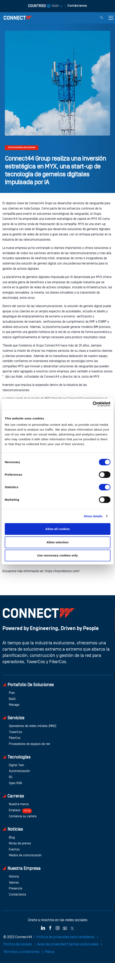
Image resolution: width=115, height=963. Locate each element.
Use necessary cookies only (57, 555)
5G (10, 777)
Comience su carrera (23, 816)
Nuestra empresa (21, 868)
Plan (12, 693)
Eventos (14, 849)
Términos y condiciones (21, 952)
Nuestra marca (19, 804)
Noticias (12, 829)
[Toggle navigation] (111, 18)
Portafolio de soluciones (28, 685)
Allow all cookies (57, 529)
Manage (14, 705)
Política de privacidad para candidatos (65, 937)
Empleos (20, 810)
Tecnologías (16, 757)
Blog (12, 837)
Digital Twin (16, 765)
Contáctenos (77, 5)
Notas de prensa (20, 843)
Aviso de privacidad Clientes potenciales (68, 944)
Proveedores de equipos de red (29, 744)
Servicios (13, 718)
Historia (14, 876)
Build (12, 699)
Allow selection (57, 542)
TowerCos (15, 732)
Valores (14, 882)
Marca (49, 952)
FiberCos (14, 738)
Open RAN (15, 783)
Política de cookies (18, 944)
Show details (93, 516)
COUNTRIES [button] (43, 6)
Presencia (15, 888)
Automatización (19, 771)
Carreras (13, 796)
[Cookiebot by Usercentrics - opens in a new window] (92, 404)
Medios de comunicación (25, 855)
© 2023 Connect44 (17, 937)
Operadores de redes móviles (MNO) (32, 726)
